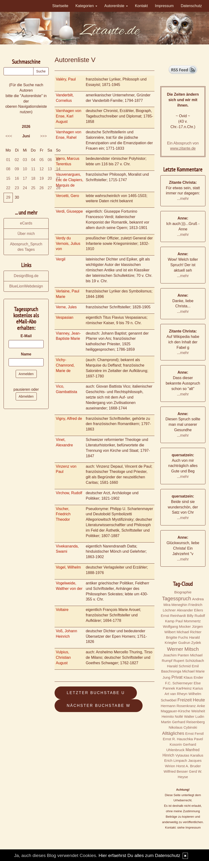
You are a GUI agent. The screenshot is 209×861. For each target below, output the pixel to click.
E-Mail (26, 336)
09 (17, 169)
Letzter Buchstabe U (96, 693)
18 (33, 178)
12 (41, 169)
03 (25, 160)
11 (33, 169)
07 (58, 160)
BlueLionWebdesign (26, 286)
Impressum (164, 6)
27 (50, 188)
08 (8, 169)
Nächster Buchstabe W (98, 706)
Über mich (26, 234)
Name (26, 354)
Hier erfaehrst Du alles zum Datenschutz (139, 855)
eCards (26, 223)
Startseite (60, 6)
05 (41, 160)
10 (25, 169)
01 (8, 160)
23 (17, 188)
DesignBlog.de (26, 276)
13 (50, 169)
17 (25, 178)
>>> (43, 136)
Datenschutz (191, 6)
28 (58, 188)
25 (33, 188)
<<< (8, 136)
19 (41, 178)
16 (17, 178)
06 (50, 160)
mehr (184, 199)
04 (33, 160)
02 (17, 160)
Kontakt (141, 6)
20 (50, 178)
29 (8, 197)
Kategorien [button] (86, 6)
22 (8, 188)
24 (25, 188)
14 (58, 169)
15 (8, 178)
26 (41, 188)
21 (58, 178)
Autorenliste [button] (116, 6)
